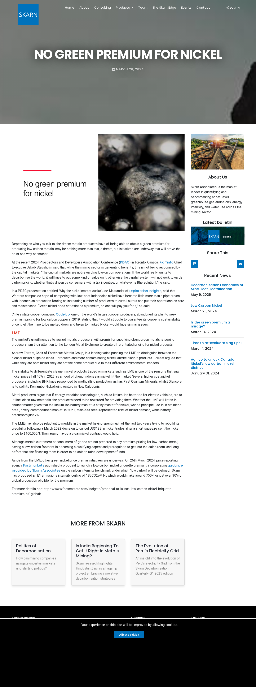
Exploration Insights (145, 290)
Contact (203, 7)
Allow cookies (129, 634)
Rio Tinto (166, 262)
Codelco (63, 314)
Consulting (102, 7)
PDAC (124, 262)
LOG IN (233, 8)
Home (69, 7)
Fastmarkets (33, 465)
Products (123, 7)
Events (186, 7)
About (84, 7)
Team (142, 7)
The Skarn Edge (164, 7)
